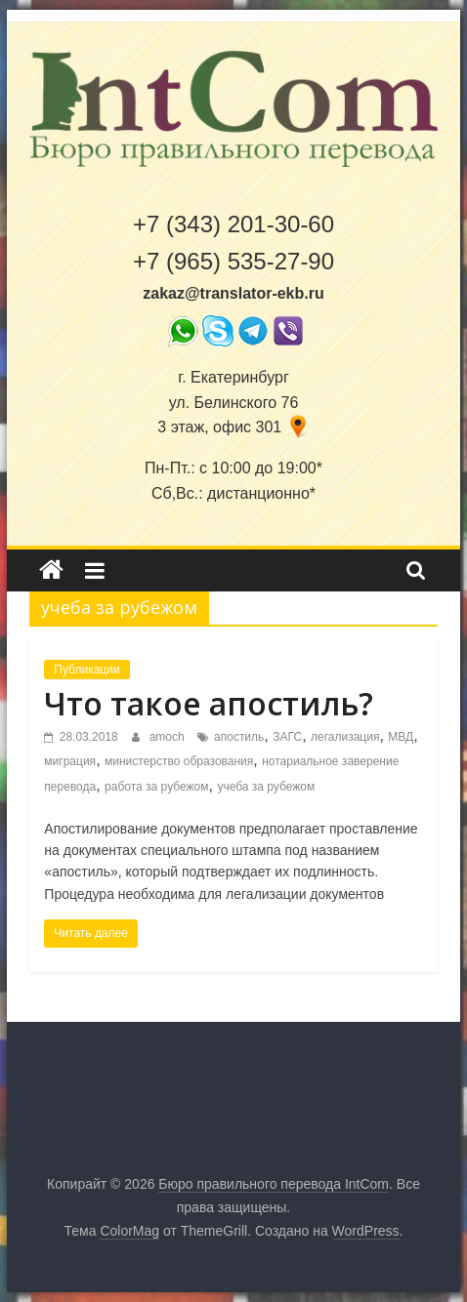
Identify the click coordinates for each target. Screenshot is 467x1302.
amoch (168, 737)
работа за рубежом (156, 786)
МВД (400, 737)
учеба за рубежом (266, 786)
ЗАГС (287, 737)
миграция (70, 761)
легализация (345, 737)
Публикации (86, 669)
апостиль (239, 737)
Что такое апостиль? (208, 703)
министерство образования (179, 761)
